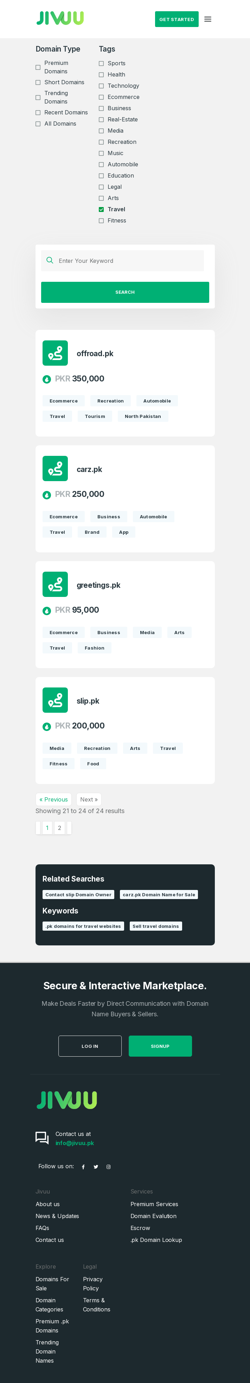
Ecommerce (124, 96)
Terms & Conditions (96, 1305)
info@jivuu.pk (75, 1142)
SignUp (176, 1046)
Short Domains (64, 82)
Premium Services (154, 1204)
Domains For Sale (52, 1284)
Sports (117, 63)
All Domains (60, 123)
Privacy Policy (93, 1284)
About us (48, 1204)
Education (121, 175)
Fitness (117, 220)
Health (116, 74)
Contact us (50, 1239)
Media (115, 130)
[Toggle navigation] (208, 19)
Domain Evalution (153, 1215)
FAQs (43, 1227)
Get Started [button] (176, 19)
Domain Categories (49, 1305)
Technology (123, 85)
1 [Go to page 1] (47, 827)
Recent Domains (66, 112)
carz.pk (90, 469)
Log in (106, 1046)
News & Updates (57, 1215)
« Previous (53, 799)
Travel (116, 209)
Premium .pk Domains (52, 1326)
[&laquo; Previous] (38, 828)
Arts (113, 197)
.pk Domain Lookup (156, 1239)
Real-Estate (123, 119)
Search (125, 292)
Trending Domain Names (47, 1351)
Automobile (123, 164)
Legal (115, 186)
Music (115, 153)
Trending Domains (56, 97)
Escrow (140, 1227)
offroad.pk (95, 354)
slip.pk (88, 701)
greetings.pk (99, 585)
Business (119, 108)
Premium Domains (56, 67)
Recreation (122, 141)
